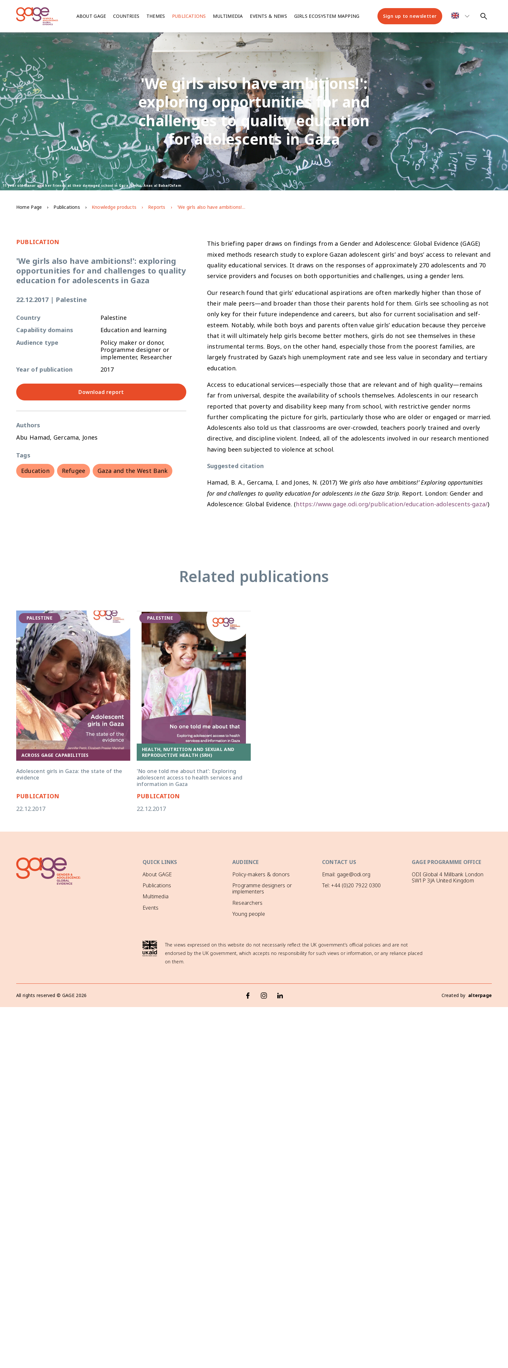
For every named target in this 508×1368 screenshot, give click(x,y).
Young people (248, 913)
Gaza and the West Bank (132, 471)
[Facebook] (248, 995)
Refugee (73, 471)
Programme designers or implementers (262, 888)
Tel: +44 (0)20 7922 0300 (351, 885)
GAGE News (157, 918)
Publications (189, 16)
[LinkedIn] (280, 995)
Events (150, 907)
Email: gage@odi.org (346, 874)
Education (35, 471)
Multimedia (228, 16)
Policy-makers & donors (261, 874)
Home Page (29, 207)
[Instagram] (264, 995)
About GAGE (157, 874)
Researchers (247, 902)
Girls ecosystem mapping (326, 16)
